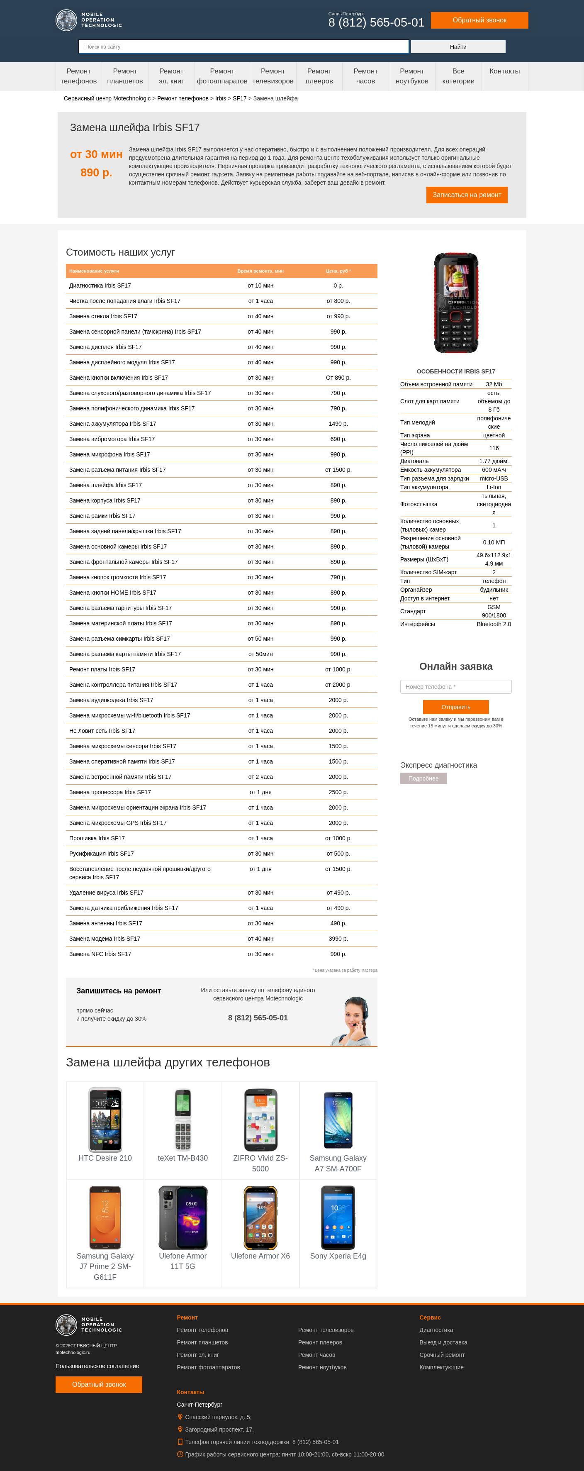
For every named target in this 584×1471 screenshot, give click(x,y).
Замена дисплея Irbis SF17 (105, 347)
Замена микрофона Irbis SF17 (109, 454)
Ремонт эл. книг (198, 1354)
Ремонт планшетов (125, 76)
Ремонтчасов (366, 76)
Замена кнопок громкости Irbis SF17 (117, 577)
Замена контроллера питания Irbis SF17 (123, 684)
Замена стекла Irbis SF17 (103, 316)
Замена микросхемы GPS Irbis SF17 (118, 823)
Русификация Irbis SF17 (101, 853)
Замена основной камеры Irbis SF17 (118, 546)
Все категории (458, 76)
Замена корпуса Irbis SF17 (105, 500)
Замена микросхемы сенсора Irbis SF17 (122, 746)
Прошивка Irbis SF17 (97, 838)
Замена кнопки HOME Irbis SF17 (112, 592)
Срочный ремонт (442, 1354)
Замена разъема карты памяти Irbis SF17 (125, 654)
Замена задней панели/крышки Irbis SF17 (125, 531)
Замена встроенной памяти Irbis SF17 (120, 776)
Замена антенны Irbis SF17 (105, 923)
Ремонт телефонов (79, 76)
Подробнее (424, 778)
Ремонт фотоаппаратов (222, 76)
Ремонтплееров (319, 76)
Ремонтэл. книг (171, 76)
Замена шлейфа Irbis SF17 (105, 485)
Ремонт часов (316, 1354)
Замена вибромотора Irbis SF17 (112, 439)
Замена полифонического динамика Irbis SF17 (132, 408)
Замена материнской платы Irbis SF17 (120, 623)
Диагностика (436, 1330)
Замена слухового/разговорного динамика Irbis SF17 (140, 393)
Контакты (504, 71)
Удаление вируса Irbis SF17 (106, 892)
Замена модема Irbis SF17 (104, 938)
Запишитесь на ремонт (118, 991)
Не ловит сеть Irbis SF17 (102, 730)
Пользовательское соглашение (97, 1366)
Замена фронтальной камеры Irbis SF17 (123, 562)
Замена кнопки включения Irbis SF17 (118, 377)
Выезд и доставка (443, 1342)
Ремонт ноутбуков (412, 76)
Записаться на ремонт (467, 194)
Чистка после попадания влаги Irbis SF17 (124, 301)
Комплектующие (441, 1367)
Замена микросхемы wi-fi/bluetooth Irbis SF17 (129, 715)
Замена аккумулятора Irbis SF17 (112, 423)
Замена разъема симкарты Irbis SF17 (119, 638)
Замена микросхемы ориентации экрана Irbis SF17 (137, 807)
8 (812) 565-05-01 (258, 1018)
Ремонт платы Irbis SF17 (102, 669)
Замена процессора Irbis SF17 (110, 792)
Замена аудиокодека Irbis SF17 (111, 700)
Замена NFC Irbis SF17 (100, 954)
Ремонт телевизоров (273, 76)
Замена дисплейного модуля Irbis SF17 (122, 362)
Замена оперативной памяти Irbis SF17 (122, 761)
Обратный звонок (479, 20)
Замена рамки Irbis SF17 (102, 515)
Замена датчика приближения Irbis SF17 (123, 908)
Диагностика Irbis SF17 (100, 285)
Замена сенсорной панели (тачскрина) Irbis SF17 (135, 331)
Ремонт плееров (320, 1342)
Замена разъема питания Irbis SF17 (117, 469)
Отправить (456, 707)
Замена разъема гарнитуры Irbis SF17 (120, 608)
